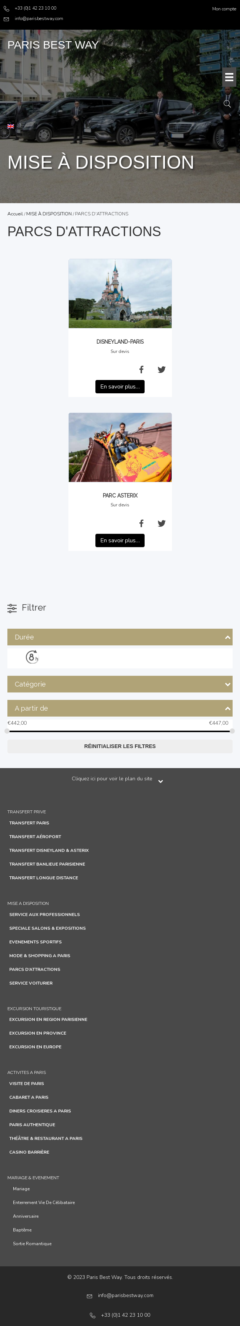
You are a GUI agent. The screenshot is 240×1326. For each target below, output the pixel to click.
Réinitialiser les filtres (120, 746)
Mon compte (224, 9)
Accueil (15, 214)
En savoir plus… (120, 387)
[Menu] (229, 77)
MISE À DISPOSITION (49, 214)
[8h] (32, 656)
